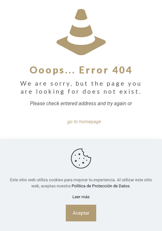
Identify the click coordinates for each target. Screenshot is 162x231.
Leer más (81, 196)
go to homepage (84, 121)
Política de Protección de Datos (101, 186)
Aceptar (80, 213)
